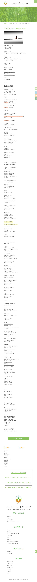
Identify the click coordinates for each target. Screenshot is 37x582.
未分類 (5, 457)
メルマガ (6, 456)
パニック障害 (9, 535)
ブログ (10, 23)
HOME (5, 23)
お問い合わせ (9, 569)
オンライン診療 (10, 519)
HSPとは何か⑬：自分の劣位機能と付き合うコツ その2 (15, 53)
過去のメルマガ (10, 567)
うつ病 (5, 453)
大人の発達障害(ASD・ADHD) (13, 533)
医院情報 (9, 516)
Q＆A (5, 451)
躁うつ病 (6, 460)
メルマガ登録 (9, 565)
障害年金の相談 (10, 561)
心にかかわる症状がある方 (12, 543)
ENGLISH (6, 450)
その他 (5, 466)
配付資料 (6, 463)
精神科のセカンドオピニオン (13, 521)
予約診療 (9, 517)
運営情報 (6, 461)
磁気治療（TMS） (7, 458)
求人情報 (9, 571)
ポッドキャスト (7, 454)
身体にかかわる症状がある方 (13, 541)
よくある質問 (9, 553)
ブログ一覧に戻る (18, 438)
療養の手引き (9, 551)
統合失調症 (9, 539)
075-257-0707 (26, 507)
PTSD (8, 537)
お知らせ (6, 464)
